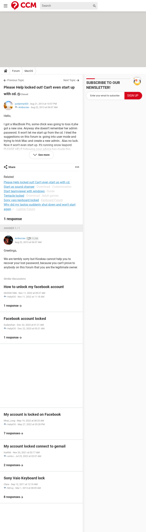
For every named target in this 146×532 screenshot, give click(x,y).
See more (44, 154)
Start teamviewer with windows (24, 191)
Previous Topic (15, 80)
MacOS (29, 70)
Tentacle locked (14, 195)
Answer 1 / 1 (12, 228)
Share (11, 167)
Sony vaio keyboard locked (21, 200)
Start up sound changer (19, 186)
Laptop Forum (26, 209)
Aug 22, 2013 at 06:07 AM (44, 107)
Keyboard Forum (52, 200)
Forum (16, 70)
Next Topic (69, 80)
